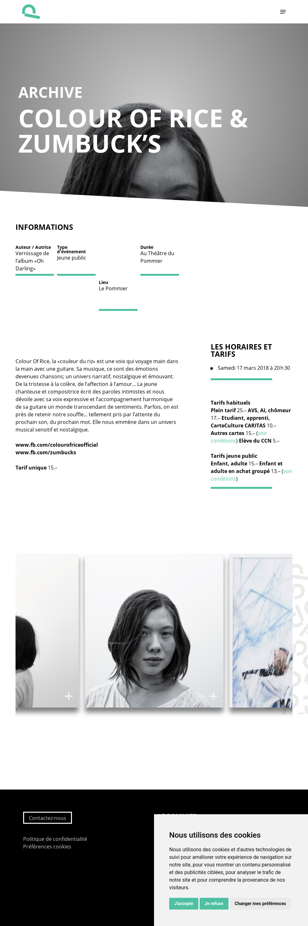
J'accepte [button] (183, 903)
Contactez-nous (47, 818)
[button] (283, 12)
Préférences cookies (47, 846)
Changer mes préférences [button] (260, 903)
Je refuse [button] (214, 903)
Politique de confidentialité (55, 838)
